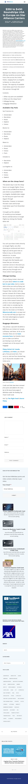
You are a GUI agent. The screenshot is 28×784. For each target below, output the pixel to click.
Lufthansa (6, 351)
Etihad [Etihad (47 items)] (12, 695)
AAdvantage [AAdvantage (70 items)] (6, 675)
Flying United (7, 349)
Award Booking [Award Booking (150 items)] (11, 684)
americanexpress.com (20, 40)
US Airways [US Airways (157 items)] (10, 718)
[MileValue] (8, 2)
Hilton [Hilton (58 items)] (22, 701)
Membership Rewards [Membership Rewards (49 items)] (8, 707)
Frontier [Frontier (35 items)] (17, 701)
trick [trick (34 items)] (13, 715)
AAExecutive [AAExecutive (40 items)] (13, 675)
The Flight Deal (13, 398)
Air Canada (16, 349)
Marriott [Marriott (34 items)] (18, 704)
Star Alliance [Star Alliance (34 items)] (6, 712)
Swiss (15, 351)
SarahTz (12, 382)
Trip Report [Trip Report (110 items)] (19, 715)
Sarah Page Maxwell (17, 22)
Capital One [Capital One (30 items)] (6, 690)
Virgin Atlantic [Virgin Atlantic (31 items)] (6, 721)
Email (6, 445)
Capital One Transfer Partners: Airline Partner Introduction (14, 764)
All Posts (14, 731)
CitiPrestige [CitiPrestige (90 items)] (21, 690)
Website (6, 452)
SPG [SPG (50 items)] (18, 710)
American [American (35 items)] (5, 678)
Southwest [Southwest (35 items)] (12, 710)
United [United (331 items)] (4, 718)
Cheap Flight (16, 21)
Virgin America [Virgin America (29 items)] (18, 718)
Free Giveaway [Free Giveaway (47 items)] (21, 698)
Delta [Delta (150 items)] (17, 692)
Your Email (7, 485)
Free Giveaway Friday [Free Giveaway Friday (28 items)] (8, 701)
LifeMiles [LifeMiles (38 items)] (5, 704)
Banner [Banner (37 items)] (18, 684)
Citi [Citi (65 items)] (16, 690)
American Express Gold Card (14, 567)
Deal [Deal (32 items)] (13, 692)
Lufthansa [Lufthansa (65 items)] (11, 704)
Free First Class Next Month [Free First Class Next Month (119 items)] (9, 698)
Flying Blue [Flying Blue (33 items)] (18, 695)
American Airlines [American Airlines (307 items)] (13, 678)
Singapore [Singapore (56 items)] (5, 710)
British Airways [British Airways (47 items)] (12, 687)
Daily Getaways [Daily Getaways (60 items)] (6, 692)
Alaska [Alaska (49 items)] (19, 675)
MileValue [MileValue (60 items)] (17, 707)
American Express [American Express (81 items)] (7, 681)
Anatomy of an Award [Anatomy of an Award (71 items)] (18, 681)
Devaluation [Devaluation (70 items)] (6, 695)
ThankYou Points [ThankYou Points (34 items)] (15, 712)
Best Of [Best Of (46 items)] (5, 687)
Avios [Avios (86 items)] (4, 684)
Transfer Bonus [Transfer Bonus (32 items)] (6, 715)
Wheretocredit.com (9, 312)
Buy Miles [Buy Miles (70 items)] (19, 687)
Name (6, 437)
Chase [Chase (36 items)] (12, 690)
